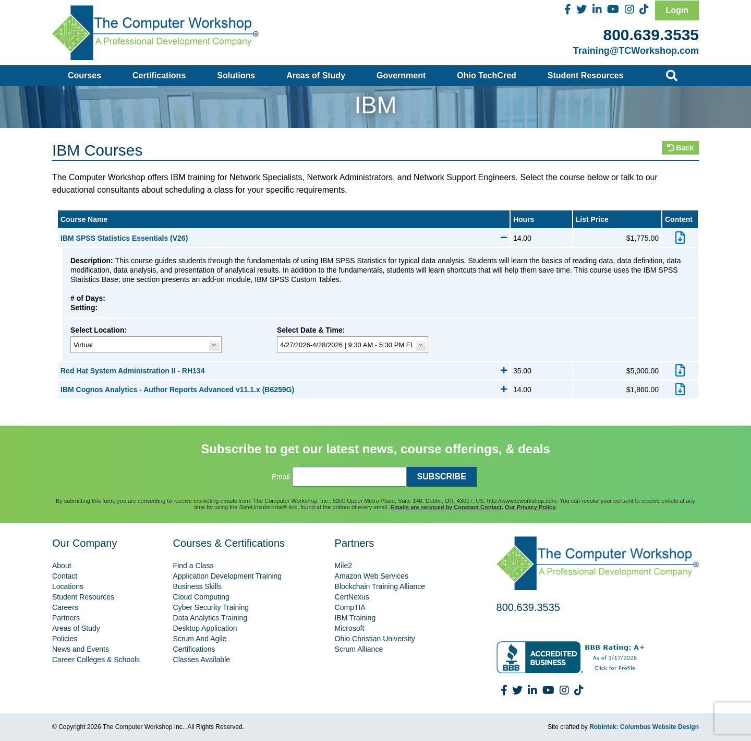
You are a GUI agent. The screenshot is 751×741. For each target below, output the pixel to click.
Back (680, 148)
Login (676, 10)
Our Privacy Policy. (530, 507)
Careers (65, 607)
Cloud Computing (201, 597)
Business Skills (197, 586)
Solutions (236, 75)
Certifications (159, 75)
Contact (64, 576)
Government (401, 75)
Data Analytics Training (210, 618)
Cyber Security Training (211, 607)
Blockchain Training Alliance (380, 586)
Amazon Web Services (371, 576)
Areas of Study (315, 75)
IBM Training (355, 618)
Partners (66, 618)
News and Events (80, 649)
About (61, 565)
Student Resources (586, 75)
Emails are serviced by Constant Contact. (447, 507)
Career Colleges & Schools (96, 659)
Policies (64, 638)
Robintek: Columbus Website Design (644, 727)
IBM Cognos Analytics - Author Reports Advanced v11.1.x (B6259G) (283, 389)
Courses (84, 75)
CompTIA (350, 607)
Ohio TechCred (486, 75)
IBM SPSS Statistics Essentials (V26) (283, 238)
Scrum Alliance (359, 649)
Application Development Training (227, 576)
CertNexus (352, 597)
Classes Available (201, 659)
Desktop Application (205, 628)
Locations (67, 586)
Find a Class (193, 565)
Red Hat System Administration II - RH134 (283, 371)
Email (281, 477)
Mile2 (343, 565)
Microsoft (350, 628)
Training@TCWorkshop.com (636, 50)
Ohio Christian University (375, 638)
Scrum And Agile (200, 638)
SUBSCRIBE (441, 476)
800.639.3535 (651, 34)
